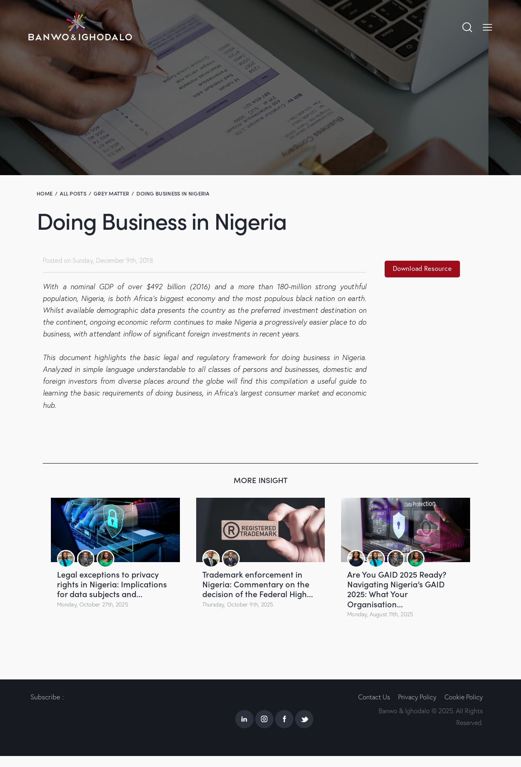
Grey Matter (111, 193)
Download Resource (424, 269)
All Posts (73, 193)
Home (45, 193)
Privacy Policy (418, 696)
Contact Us (373, 696)
